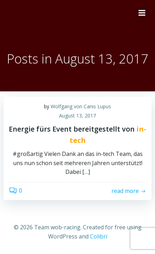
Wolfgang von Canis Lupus (81, 106)
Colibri (98, 236)
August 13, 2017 (77, 115)
